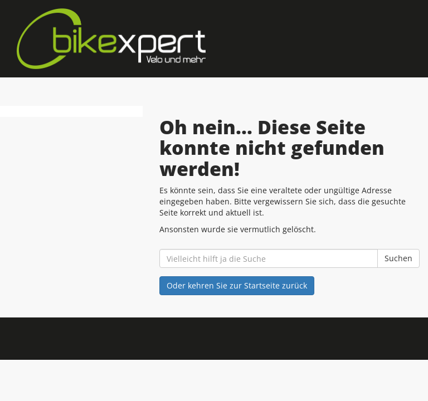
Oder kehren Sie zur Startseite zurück (237, 285)
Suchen (398, 258)
